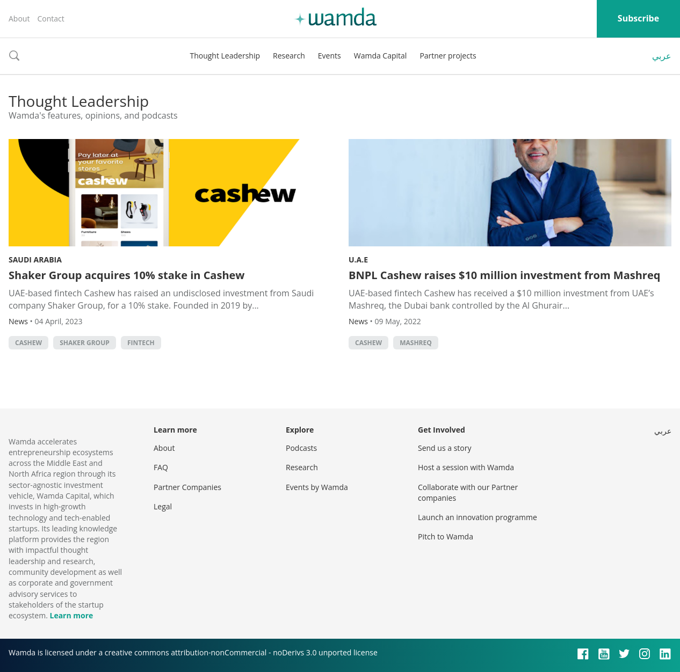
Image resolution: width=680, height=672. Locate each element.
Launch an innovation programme (477, 517)
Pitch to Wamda (445, 536)
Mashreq (416, 342)
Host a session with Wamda (466, 467)
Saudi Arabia (35, 259)
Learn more (71, 615)
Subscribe (638, 18)
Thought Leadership (225, 55)
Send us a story (444, 448)
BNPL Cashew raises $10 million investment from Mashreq (504, 275)
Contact (50, 18)
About (19, 18)
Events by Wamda (317, 487)
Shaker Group (85, 342)
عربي (661, 56)
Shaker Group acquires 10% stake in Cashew (126, 275)
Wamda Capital (380, 55)
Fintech (141, 342)
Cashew (28, 342)
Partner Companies (187, 487)
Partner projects (447, 55)
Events (329, 55)
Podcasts (301, 448)
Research (289, 55)
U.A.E (358, 259)
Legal (163, 506)
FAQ (161, 467)
